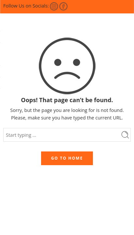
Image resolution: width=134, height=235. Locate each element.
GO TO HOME (67, 158)
